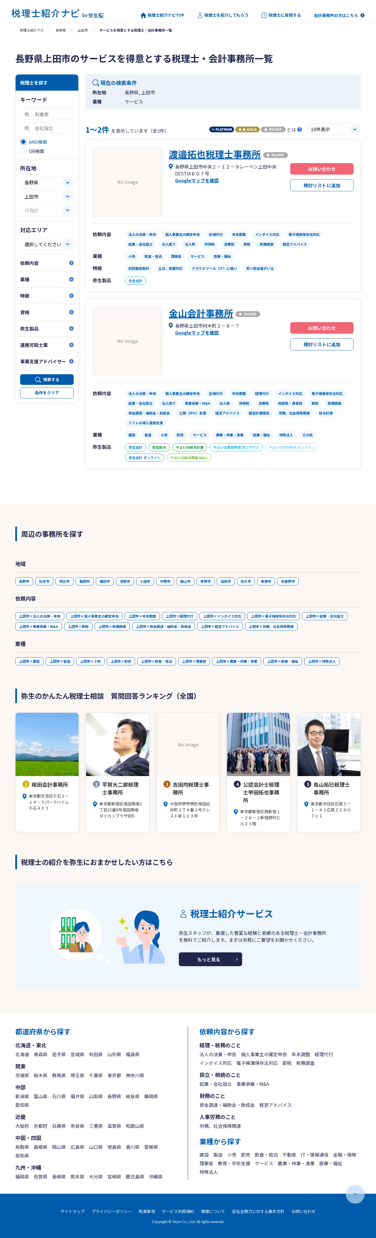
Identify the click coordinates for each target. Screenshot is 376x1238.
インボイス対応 (216, 1062)
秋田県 (96, 1054)
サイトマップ (72, 1211)
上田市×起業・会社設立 (325, 616)
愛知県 (22, 1104)
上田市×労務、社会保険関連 (271, 626)
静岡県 (151, 1096)
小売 (231, 1154)
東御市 (266, 581)
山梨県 (96, 1096)
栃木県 (41, 1075)
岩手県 (59, 1054)
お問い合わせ (322, 168)
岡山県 (59, 1146)
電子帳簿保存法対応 (257, 1062)
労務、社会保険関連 (220, 1125)
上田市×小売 (90, 661)
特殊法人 (209, 1171)
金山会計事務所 (201, 313)
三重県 (96, 1125)
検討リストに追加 (321, 185)
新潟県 (22, 1096)
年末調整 (301, 1054)
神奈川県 (135, 1075)
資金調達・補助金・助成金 (227, 1104)
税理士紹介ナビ (32, 30)
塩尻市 (226, 581)
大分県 (96, 1176)
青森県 (41, 1054)
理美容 (206, 1163)
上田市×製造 (60, 661)
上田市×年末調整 (142, 616)
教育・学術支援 (234, 1163)
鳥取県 (22, 1146)
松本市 (44, 581)
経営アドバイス (275, 1104)
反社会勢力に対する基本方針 (258, 1211)
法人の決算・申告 (218, 1054)
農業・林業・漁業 (296, 1163)
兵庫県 (59, 1125)
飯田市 (84, 581)
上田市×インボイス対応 (222, 616)
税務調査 (305, 1062)
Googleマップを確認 (197, 180)
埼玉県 (77, 1075)
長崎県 (59, 1176)
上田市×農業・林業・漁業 (236, 661)
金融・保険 (344, 1154)
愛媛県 (151, 1146)
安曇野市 (288, 581)
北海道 (22, 1054)
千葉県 (96, 1075)
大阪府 (22, 1125)
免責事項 (147, 1211)
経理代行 (324, 1054)
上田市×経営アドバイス (220, 626)
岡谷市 (64, 581)
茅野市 (205, 581)
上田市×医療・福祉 (282, 661)
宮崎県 (114, 1176)
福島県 (133, 1054)
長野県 (61, 30)
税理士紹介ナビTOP (162, 15)
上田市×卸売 (121, 661)
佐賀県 (41, 1176)
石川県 (59, 1096)
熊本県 (77, 1176)
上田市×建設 (29, 661)
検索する (51, 379)
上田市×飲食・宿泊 (156, 661)
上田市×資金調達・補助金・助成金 (163, 626)
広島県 (77, 1146)
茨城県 (22, 1075)
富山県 (41, 1096)
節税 (287, 1062)
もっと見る (208, 959)
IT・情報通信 (314, 1154)
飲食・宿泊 (266, 1154)
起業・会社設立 (216, 1083)
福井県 (77, 1096)
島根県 (41, 1146)
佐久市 (246, 581)
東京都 (114, 1075)
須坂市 (125, 581)
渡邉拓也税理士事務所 (215, 154)
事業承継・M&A (252, 1083)
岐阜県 (133, 1096)
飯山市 (185, 581)
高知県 (22, 1155)
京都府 (41, 1125)
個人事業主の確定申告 (264, 1054)
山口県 (96, 1146)
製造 (218, 1154)
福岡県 (22, 1176)
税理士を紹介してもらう (222, 15)
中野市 (165, 581)
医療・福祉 (330, 1163)
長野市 (24, 581)
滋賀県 (114, 1125)
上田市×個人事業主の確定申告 (94, 616)
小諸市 (145, 581)
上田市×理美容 (194, 661)
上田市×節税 (78, 626)
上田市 (82, 30)
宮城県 (77, 1054)
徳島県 (114, 1146)
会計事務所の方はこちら (336, 15)
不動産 (289, 1154)
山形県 (114, 1054)
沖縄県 (156, 1176)
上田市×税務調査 (112, 626)
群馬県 (59, 1075)
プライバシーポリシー (112, 1211)
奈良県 (77, 1125)
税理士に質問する (281, 15)
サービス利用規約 (178, 1211)
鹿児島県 (135, 1176)
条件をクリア (47, 393)
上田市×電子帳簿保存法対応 (273, 616)
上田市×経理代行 (179, 616)
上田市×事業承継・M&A (38, 626)
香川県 (133, 1146)
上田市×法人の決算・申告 (39, 616)
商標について (213, 1211)
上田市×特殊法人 (322, 661)
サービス (264, 1163)
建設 (204, 1154)
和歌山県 (135, 1125)
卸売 (245, 1154)
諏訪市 (105, 581)
